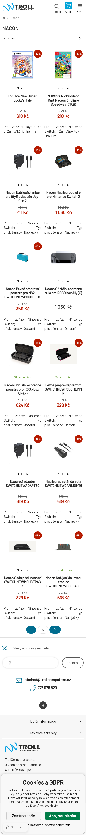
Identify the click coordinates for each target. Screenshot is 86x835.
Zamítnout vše (23, 816)
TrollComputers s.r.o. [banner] (18, 8)
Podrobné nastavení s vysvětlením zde (42, 825)
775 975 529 (47, 687)
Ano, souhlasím (62, 816)
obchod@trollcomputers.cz (48, 679)
